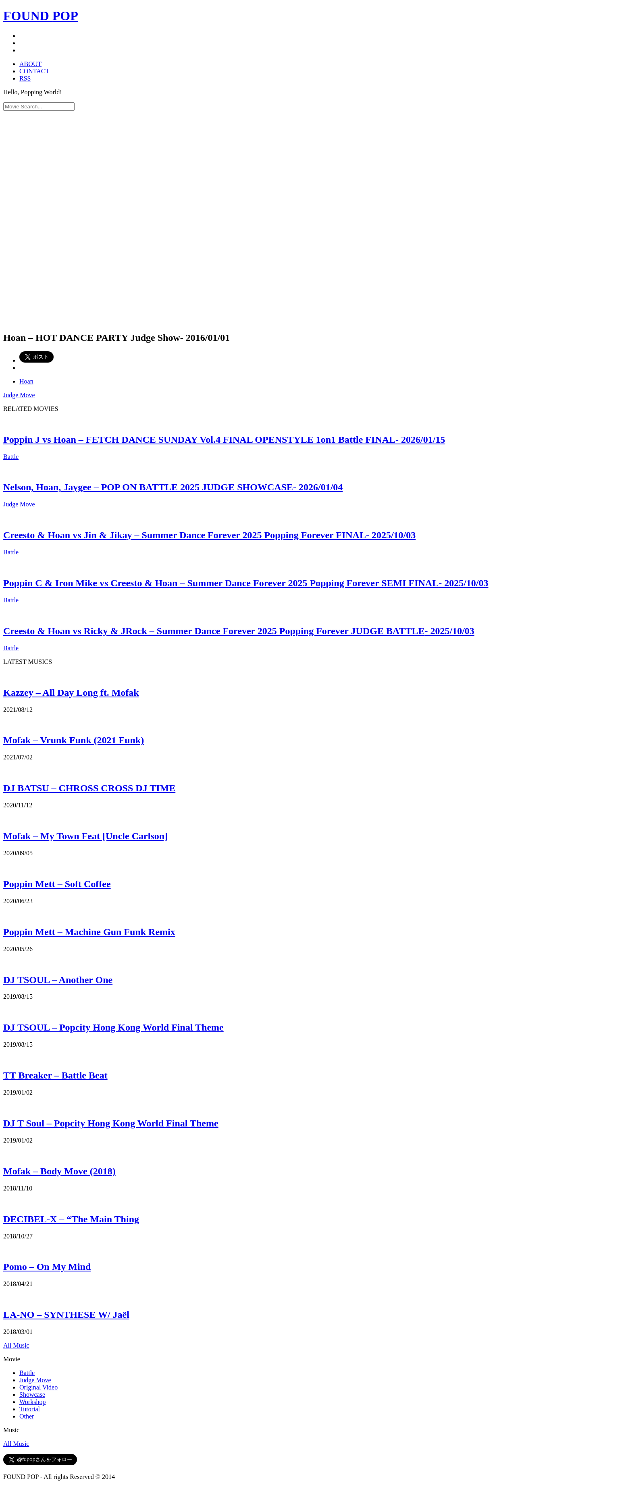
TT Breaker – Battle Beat (55, 1075)
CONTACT (34, 71)
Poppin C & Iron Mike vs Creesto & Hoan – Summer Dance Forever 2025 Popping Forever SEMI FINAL (246, 583)
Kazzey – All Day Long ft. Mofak (71, 692)
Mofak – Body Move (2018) (59, 1171)
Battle (11, 456)
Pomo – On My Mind (47, 1266)
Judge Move (19, 395)
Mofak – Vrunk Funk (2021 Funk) (73, 740)
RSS (25, 78)
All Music (16, 1345)
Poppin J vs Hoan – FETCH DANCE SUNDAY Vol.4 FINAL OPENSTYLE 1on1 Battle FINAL (224, 439)
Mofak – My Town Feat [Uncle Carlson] (85, 836)
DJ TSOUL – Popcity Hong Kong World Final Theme (113, 1027)
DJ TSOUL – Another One (57, 980)
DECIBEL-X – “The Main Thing (71, 1219)
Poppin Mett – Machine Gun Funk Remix (89, 932)
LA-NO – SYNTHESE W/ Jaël (66, 1314)
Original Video (38, 1387)
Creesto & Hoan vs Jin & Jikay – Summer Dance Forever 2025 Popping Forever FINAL (209, 535)
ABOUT (30, 63)
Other (26, 1416)
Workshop (32, 1401)
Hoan (26, 381)
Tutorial (29, 1409)
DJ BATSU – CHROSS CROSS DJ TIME (89, 788)
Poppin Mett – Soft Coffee (57, 884)
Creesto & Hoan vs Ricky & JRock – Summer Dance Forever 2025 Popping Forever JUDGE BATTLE (238, 631)
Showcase (32, 1394)
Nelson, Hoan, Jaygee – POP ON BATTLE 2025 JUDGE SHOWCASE (173, 487)
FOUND (40, 15)
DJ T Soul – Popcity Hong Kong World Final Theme (110, 1123)
